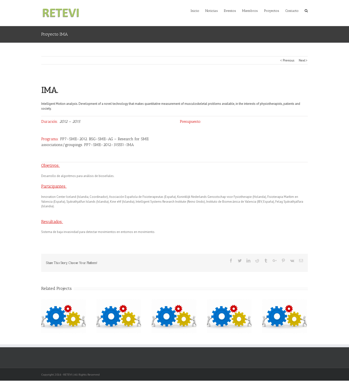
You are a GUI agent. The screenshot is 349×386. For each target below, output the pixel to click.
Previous (288, 60)
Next (302, 60)
